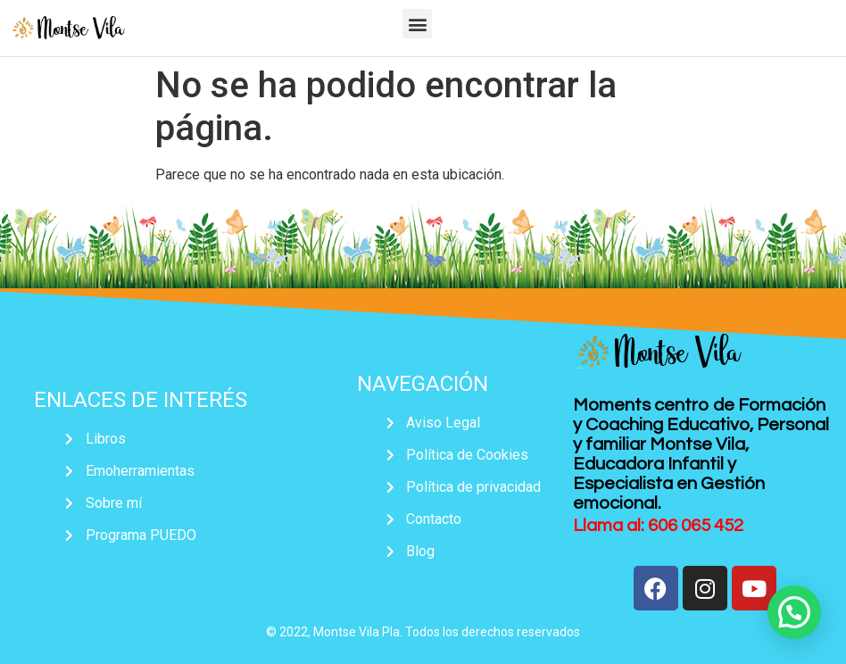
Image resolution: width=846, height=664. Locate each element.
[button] (417, 23)
